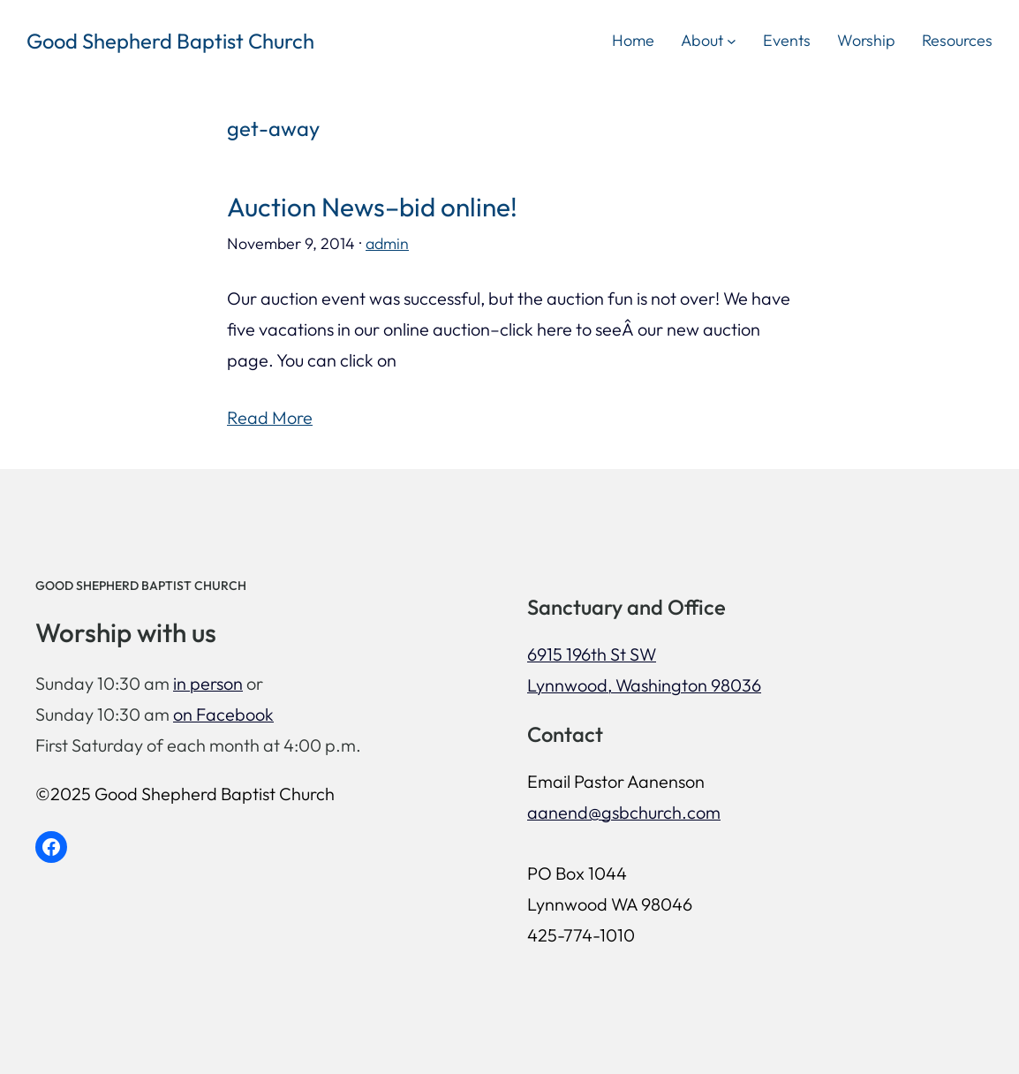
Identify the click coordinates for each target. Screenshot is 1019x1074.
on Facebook (223, 714)
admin (387, 243)
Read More (270, 417)
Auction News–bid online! (372, 207)
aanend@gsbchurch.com (624, 812)
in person (208, 683)
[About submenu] (731, 40)
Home (633, 40)
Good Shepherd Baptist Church (170, 40)
